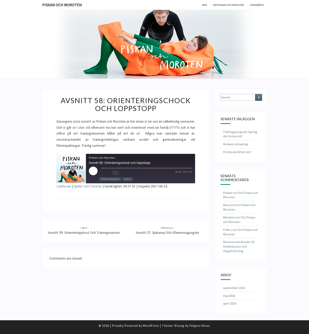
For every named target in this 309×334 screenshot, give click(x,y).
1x (115, 172)
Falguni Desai (199, 326)
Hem (204, 5)
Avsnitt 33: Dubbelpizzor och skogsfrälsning (239, 246)
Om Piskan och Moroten (228, 5)
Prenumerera (110, 179)
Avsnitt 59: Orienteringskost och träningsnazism (84, 230)
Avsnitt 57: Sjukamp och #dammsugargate (167, 230)
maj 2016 (229, 296)
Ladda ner (63, 186)
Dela (127, 179)
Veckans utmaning (235, 144)
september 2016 (234, 288)
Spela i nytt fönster (88, 186)
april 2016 (229, 303)
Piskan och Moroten (62, 4)
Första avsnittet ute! (237, 152)
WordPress (151, 326)
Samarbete (257, 5)
